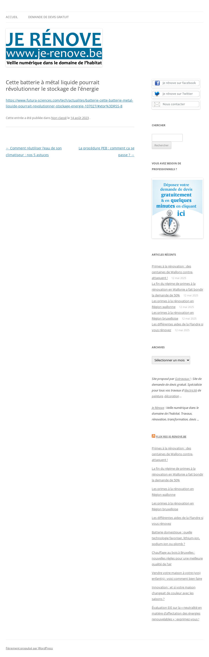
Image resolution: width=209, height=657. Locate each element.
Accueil (12, 17)
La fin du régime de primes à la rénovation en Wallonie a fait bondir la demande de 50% (177, 289)
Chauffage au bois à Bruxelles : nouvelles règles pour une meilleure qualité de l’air (177, 558)
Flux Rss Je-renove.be (171, 436)
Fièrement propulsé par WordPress (29, 648)
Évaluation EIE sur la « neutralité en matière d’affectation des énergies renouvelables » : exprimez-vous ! (177, 613)
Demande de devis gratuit (48, 17)
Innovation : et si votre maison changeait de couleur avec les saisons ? (173, 593)
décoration (171, 396)
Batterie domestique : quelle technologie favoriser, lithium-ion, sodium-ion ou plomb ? (176, 538)
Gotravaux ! (182, 379)
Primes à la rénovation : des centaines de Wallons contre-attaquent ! (172, 272)
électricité (190, 390)
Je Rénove (158, 407)
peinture (157, 396)
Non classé (59, 118)
